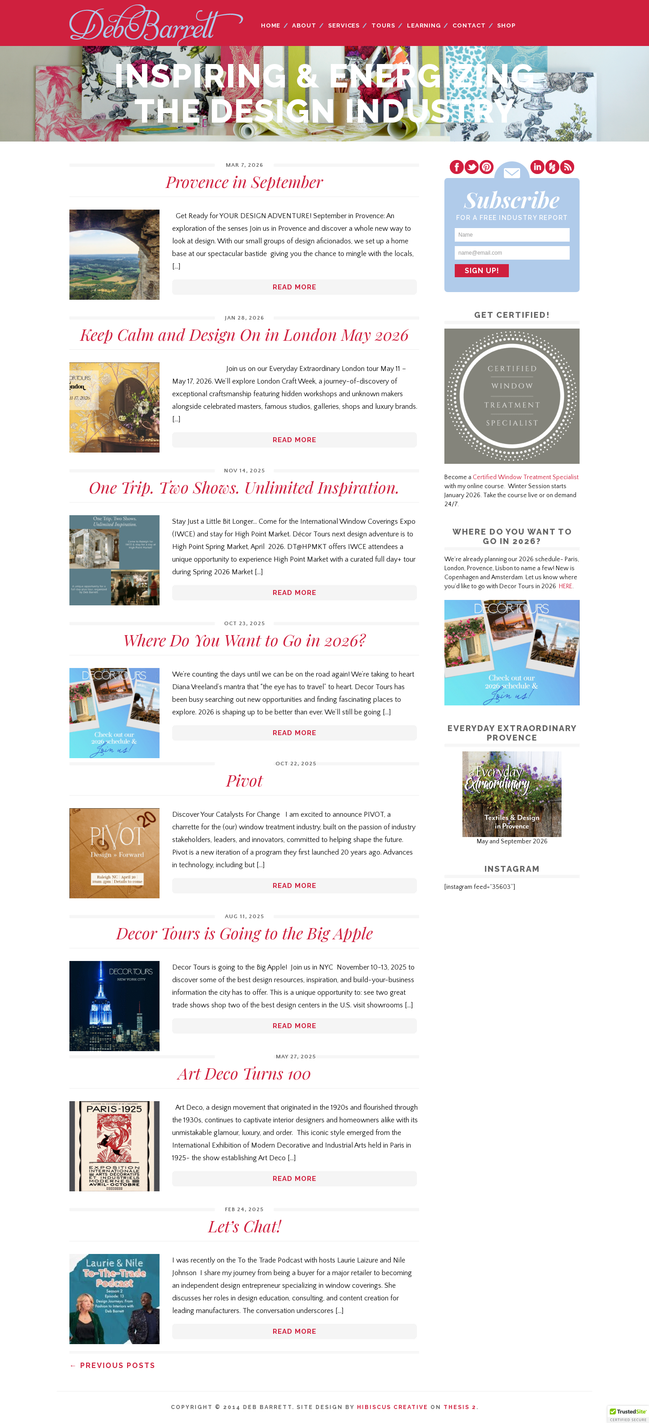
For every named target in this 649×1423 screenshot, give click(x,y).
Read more (294, 287)
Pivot (244, 780)
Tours (383, 25)
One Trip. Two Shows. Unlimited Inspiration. (244, 487)
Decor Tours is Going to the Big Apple (244, 932)
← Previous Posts (112, 1365)
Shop (506, 25)
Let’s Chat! (244, 1225)
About (304, 25)
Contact (468, 25)
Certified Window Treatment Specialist (526, 477)
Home (271, 25)
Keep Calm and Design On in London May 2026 (244, 334)
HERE (565, 586)
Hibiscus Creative (392, 1407)
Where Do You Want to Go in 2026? (244, 639)
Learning (424, 25)
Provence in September (244, 181)
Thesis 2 (459, 1407)
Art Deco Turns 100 (244, 1073)
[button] (628, 1414)
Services (344, 25)
